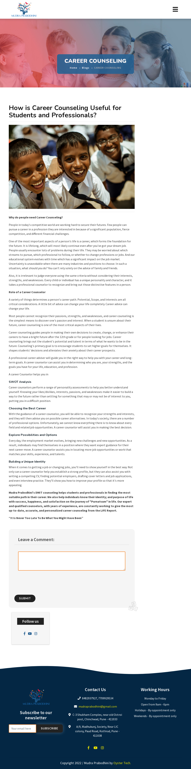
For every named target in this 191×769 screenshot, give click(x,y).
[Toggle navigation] (175, 9)
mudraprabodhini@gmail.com (98, 706)
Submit (25, 598)
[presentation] (49, 581)
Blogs (85, 66)
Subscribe (49, 728)
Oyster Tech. (122, 763)
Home (73, 66)
